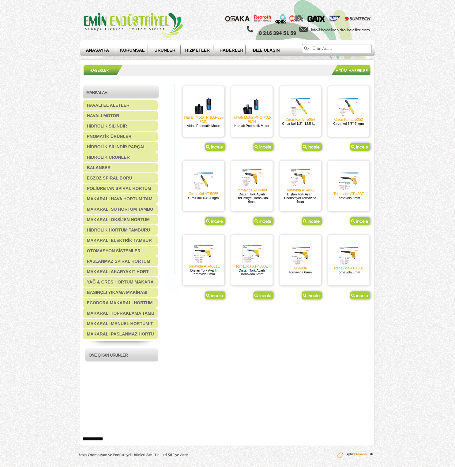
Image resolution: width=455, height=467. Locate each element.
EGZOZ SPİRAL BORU (109, 178)
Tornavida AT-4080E (251, 266)
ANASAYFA (97, 50)
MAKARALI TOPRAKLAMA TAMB (121, 313)
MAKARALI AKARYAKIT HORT (118, 271)
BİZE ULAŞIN (266, 50)
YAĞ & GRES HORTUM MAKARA (120, 282)
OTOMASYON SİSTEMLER (114, 250)
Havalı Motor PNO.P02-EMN (251, 119)
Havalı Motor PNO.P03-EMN (203, 119)
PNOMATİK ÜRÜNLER (109, 136)
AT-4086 (300, 268)
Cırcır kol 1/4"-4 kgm (203, 198)
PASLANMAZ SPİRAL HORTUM (118, 261)
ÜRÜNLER (164, 50)
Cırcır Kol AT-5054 (300, 119)
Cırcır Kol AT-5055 (203, 194)
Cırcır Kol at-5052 (348, 119)
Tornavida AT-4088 (300, 190)
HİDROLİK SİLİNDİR (107, 126)
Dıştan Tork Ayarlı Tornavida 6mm (203, 272)
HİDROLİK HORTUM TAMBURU (118, 230)
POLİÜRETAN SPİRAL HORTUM (119, 188)
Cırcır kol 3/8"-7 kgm (348, 123)
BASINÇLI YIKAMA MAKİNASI (117, 292)
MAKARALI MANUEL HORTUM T (120, 323)
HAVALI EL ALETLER (108, 105)
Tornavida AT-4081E (203, 266)
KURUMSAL (132, 50)
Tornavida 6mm (348, 198)
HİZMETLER (197, 50)
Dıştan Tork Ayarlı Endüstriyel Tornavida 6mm (252, 197)
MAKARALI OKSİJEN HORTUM (118, 219)
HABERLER (236, 50)
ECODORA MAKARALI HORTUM (120, 302)
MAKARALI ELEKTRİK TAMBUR (119, 240)
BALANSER (99, 167)
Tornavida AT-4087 (348, 194)
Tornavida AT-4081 (348, 268)
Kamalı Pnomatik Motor (251, 126)
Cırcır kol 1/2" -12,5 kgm (300, 123)
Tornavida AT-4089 (252, 190)
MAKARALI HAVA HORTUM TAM (119, 198)
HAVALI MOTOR (103, 115)
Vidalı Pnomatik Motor (203, 126)
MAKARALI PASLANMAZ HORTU (120, 334)
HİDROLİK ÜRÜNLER (108, 157)
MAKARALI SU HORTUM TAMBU (120, 209)
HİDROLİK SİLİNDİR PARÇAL (116, 146)
